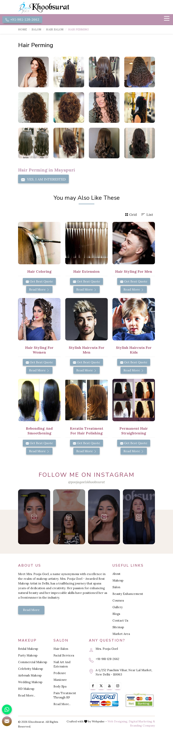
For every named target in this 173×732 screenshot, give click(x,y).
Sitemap (118, 627)
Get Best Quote (39, 282)
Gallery (117, 607)
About (116, 574)
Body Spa (59, 686)
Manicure (60, 680)
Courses (118, 601)
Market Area (121, 634)
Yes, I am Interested (43, 179)
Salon (36, 30)
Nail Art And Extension (61, 664)
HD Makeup (26, 689)
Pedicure (59, 673)
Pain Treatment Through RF (64, 695)
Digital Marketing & (142, 721)
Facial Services (63, 655)
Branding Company (142, 725)
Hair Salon (54, 30)
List (147, 214)
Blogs (116, 614)
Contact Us (120, 621)
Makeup (117, 581)
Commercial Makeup (32, 662)
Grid (131, 214)
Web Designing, (118, 721)
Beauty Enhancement (127, 594)
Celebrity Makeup (30, 669)
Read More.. (26, 695)
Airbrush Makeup (30, 675)
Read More (39, 290)
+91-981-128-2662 (22, 20)
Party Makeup (28, 655)
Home (22, 30)
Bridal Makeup (28, 649)
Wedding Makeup (30, 682)
